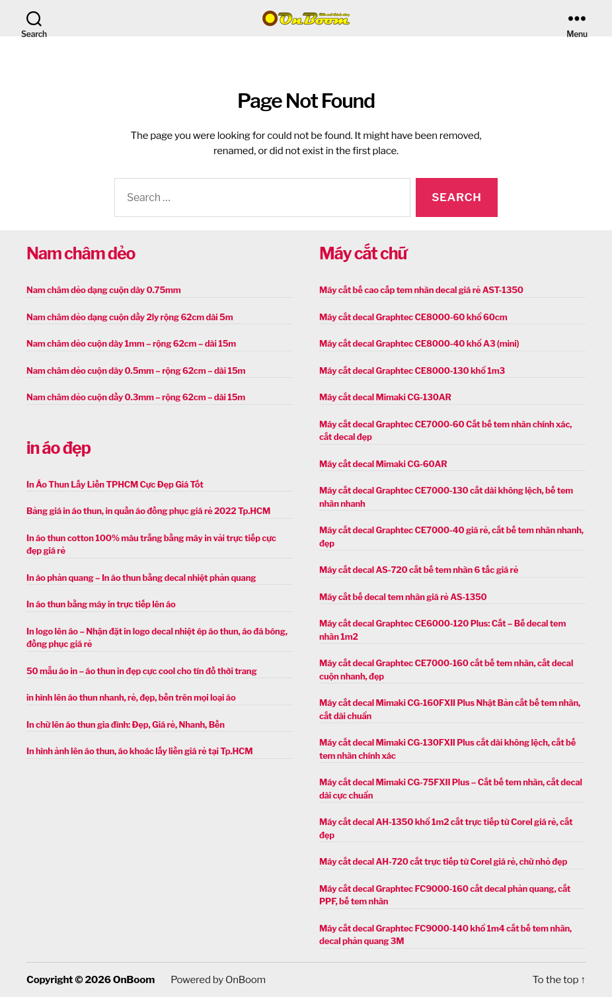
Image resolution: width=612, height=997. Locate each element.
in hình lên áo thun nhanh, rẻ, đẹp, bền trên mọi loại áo (130, 697)
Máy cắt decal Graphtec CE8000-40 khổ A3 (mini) (419, 343)
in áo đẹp (58, 448)
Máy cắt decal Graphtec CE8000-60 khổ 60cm (413, 317)
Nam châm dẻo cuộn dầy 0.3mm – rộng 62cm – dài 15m (135, 397)
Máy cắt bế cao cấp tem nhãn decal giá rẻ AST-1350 (421, 289)
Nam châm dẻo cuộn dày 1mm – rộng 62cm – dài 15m (131, 343)
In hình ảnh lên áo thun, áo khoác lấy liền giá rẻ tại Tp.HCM (139, 751)
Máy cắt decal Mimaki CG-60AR (383, 463)
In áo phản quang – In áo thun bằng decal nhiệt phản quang (141, 577)
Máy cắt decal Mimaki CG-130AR (385, 397)
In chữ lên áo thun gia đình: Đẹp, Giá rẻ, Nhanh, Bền (125, 724)
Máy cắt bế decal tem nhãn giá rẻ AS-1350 (403, 596)
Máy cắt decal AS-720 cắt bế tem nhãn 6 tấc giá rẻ (418, 569)
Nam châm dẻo (80, 253)
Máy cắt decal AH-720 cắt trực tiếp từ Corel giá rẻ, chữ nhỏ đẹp (443, 861)
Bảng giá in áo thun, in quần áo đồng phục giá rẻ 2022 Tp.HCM (148, 510)
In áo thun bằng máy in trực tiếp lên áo (101, 604)
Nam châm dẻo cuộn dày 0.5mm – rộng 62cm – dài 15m (135, 370)
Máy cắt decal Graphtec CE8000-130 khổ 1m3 (412, 370)
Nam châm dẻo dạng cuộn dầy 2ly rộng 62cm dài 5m (129, 317)
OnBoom (133, 980)
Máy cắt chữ (362, 253)
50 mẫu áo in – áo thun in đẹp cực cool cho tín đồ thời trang (141, 671)
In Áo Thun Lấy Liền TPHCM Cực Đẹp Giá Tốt (115, 484)
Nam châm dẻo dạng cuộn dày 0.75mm (103, 289)
